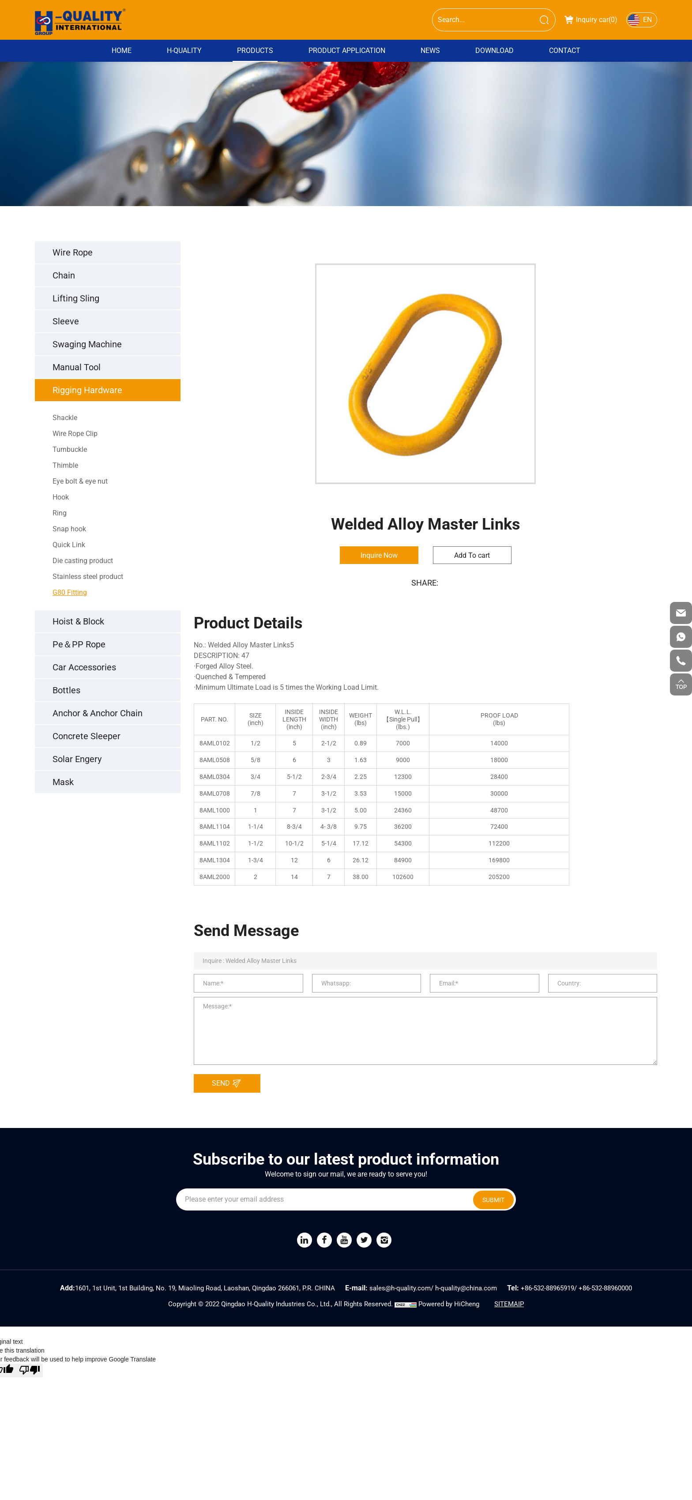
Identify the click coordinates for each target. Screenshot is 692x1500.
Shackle (65, 418)
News (430, 50)
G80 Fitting (70, 592)
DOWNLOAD (494, 50)
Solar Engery (77, 759)
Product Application (346, 50)
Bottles (66, 690)
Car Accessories (84, 667)
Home (122, 50)
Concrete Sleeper (86, 736)
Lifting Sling (76, 298)
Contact (564, 50)
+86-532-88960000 (605, 1288)
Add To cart (472, 555)
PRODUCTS (255, 50)
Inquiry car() (590, 19)
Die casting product (83, 560)
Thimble (65, 465)
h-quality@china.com (466, 1288)
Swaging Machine (87, 344)
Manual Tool (77, 367)
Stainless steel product (88, 576)
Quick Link (69, 545)
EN (647, 19)
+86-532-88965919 (547, 1288)
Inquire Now (379, 555)
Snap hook (69, 529)
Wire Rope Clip (75, 433)
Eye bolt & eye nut (80, 481)
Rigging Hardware (87, 390)
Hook (61, 497)
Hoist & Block (78, 621)
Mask (63, 782)
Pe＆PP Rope (79, 644)
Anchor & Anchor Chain (98, 713)
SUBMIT (493, 1199)
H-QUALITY (184, 50)
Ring (60, 513)
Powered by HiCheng (448, 1304)
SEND (229, 1083)
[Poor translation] (29, 1370)
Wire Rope (73, 252)
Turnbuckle (70, 449)
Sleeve (66, 321)
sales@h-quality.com (400, 1288)
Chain (64, 275)
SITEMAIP (509, 1304)
